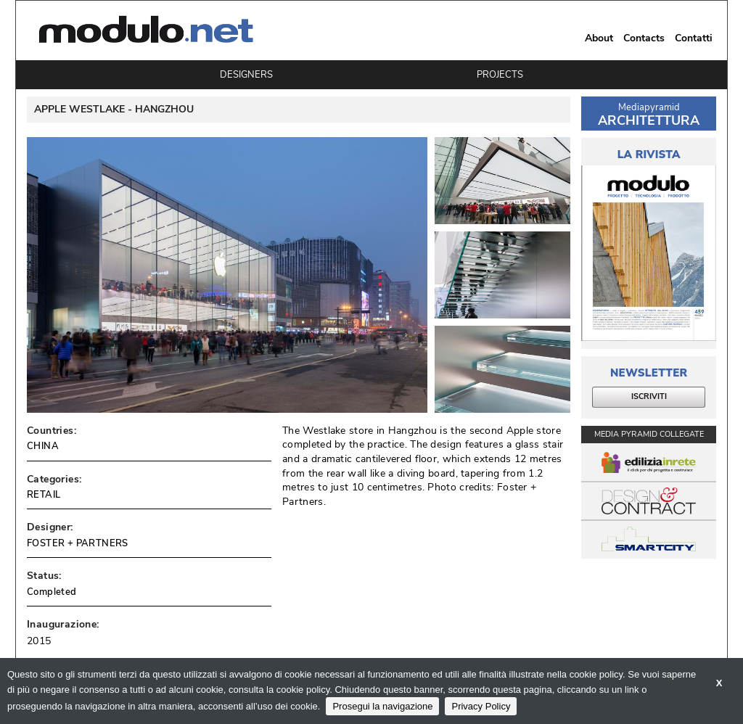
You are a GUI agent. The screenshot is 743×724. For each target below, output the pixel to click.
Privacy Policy (480, 706)
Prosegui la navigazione (382, 706)
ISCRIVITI (649, 396)
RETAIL (43, 494)
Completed (52, 591)
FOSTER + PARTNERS (77, 543)
